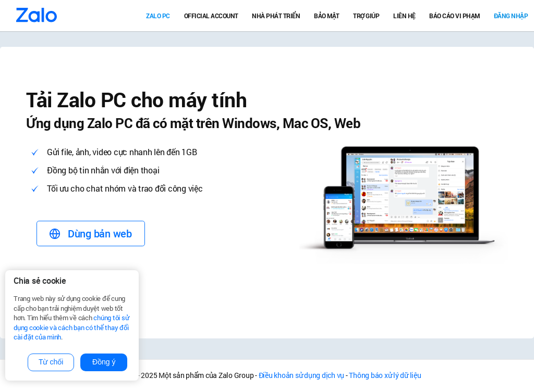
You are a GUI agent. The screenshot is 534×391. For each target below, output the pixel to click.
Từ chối (51, 362)
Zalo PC (158, 15)
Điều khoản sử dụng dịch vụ (302, 375)
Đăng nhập (511, 15)
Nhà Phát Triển (276, 15)
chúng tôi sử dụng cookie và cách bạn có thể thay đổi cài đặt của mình (71, 327)
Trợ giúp (366, 15)
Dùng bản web (91, 233)
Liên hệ (404, 15)
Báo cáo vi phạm (454, 15)
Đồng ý (104, 362)
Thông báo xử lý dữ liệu (385, 375)
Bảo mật (326, 15)
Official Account (211, 15)
